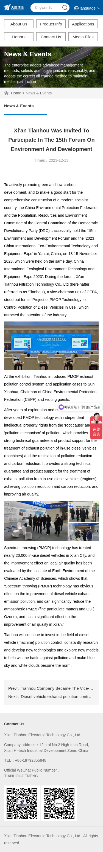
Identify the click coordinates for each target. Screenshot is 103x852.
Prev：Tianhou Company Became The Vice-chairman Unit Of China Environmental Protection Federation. (51, 688)
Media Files (83, 36)
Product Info (51, 24)
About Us (18, 24)
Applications (83, 24)
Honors (18, 36)
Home (16, 93)
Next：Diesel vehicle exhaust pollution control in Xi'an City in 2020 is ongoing (51, 696)
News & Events (39, 93)
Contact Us (51, 36)
